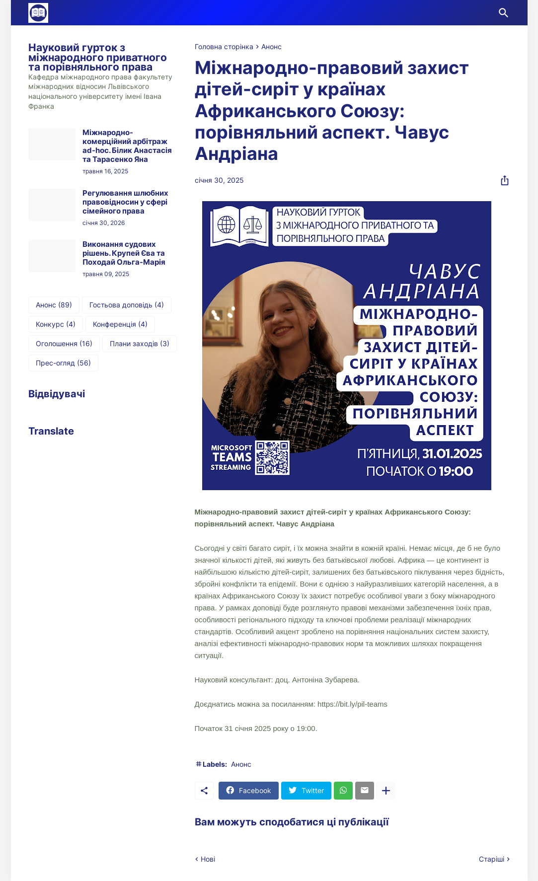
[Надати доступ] (501, 180)
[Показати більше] (386, 791)
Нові (208, 859)
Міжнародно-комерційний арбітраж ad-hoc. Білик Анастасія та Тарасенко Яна (127, 146)
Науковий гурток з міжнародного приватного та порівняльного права (97, 57)
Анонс (271, 46)
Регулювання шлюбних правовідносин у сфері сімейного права (125, 202)
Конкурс (56, 324)
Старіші (491, 859)
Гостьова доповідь (126, 305)
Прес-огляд (63, 363)
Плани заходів (139, 344)
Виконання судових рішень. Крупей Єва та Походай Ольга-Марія (123, 253)
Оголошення (64, 344)
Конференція (120, 324)
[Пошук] (501, 12)
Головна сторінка (224, 46)
